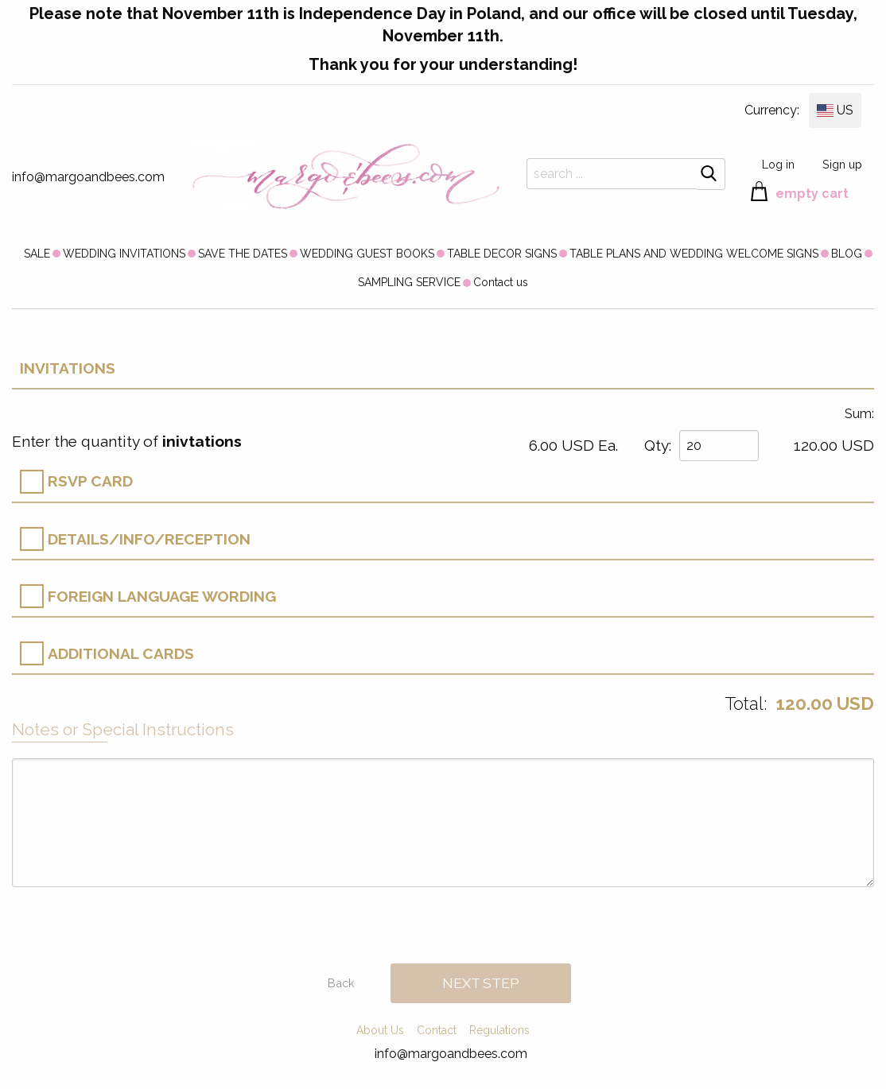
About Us (380, 1030)
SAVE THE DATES (242, 253)
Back (341, 983)
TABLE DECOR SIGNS (502, 253)
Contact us (500, 282)
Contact (437, 1030)
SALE (37, 253)
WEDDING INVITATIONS (124, 253)
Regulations (499, 1030)
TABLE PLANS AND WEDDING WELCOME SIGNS (693, 253)
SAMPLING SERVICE (409, 282)
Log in (778, 164)
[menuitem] (36, 252)
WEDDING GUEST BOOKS (367, 253)
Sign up (842, 164)
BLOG (846, 253)
